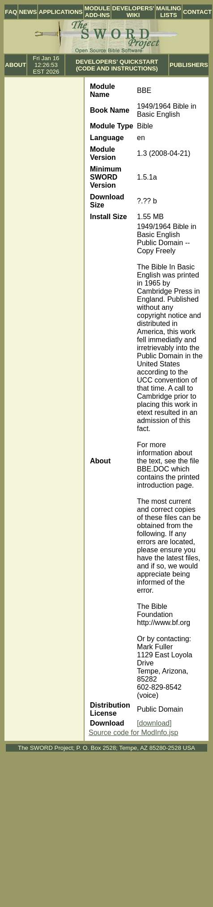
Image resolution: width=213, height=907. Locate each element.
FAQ (11, 12)
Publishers (189, 65)
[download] (154, 723)
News (28, 12)
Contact (197, 12)
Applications (60, 12)
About (15, 65)
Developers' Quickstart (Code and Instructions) (117, 65)
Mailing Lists (168, 11)
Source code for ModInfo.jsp (133, 732)
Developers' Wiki (133, 11)
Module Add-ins (98, 11)
